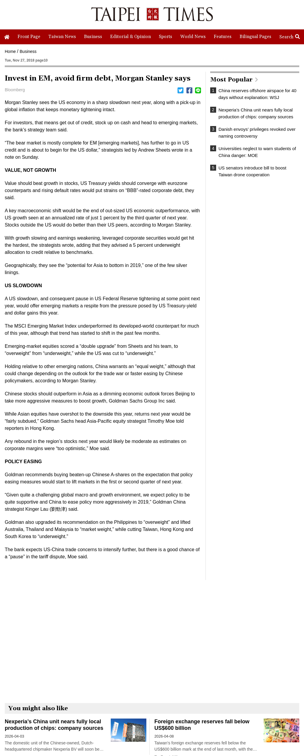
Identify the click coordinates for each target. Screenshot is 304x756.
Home (10, 51)
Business (28, 51)
